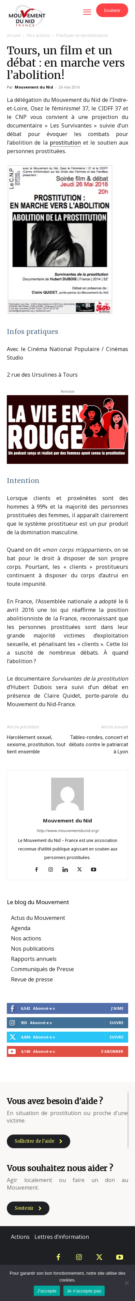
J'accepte (47, 1290)
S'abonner (112, 1051)
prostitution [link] (65, 142)
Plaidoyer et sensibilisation (82, 35)
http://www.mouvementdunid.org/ (67, 830)
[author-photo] (67, 810)
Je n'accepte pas (84, 1290)
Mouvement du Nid (34, 87)
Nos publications (32, 948)
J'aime (117, 1008)
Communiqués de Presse (42, 969)
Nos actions (38, 35)
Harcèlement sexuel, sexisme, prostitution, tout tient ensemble (36, 744)
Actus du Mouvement (38, 918)
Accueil (13, 35)
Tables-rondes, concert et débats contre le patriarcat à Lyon (98, 744)
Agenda (20, 928)
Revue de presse (32, 979)
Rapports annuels (34, 959)
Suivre (116, 1022)
